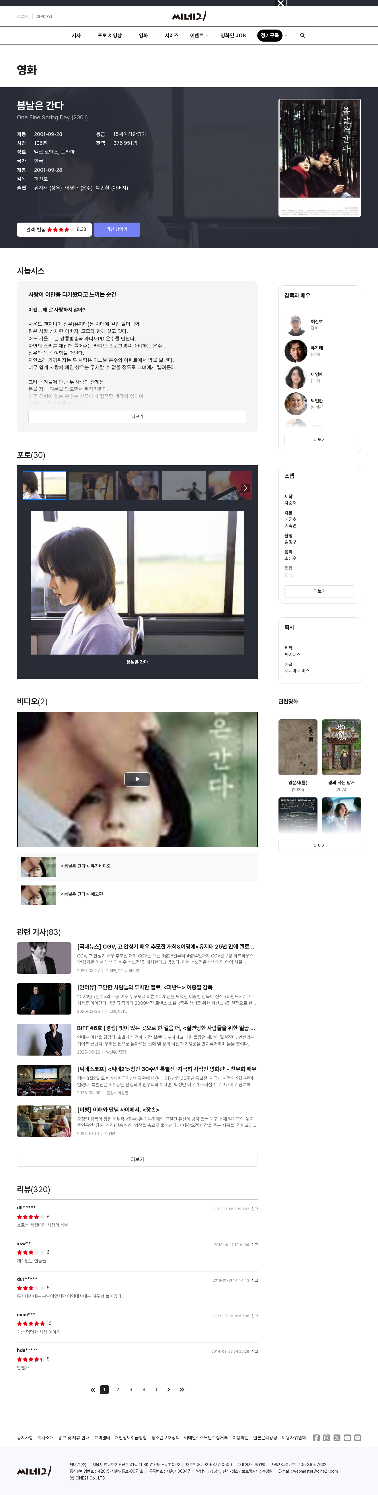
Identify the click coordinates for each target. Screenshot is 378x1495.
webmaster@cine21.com (315, 1471)
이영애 (72, 188)
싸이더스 (293, 654)
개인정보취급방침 (131, 1438)
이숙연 (291, 525)
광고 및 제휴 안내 (74, 1438)
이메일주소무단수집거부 (206, 1438)
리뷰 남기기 (117, 229)
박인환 (103, 188)
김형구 (291, 542)
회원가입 (44, 16)
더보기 (137, 416)
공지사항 (25, 1438)
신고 (255, 1209)
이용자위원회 (294, 1438)
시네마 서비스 (297, 670)
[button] (245, 488)
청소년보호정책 (165, 1438)
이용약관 (241, 1438)
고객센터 (102, 1438)
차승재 (291, 503)
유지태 (41, 188)
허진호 (41, 179)
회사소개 (46, 1438)
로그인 (23, 16)
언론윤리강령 (265, 1438)
